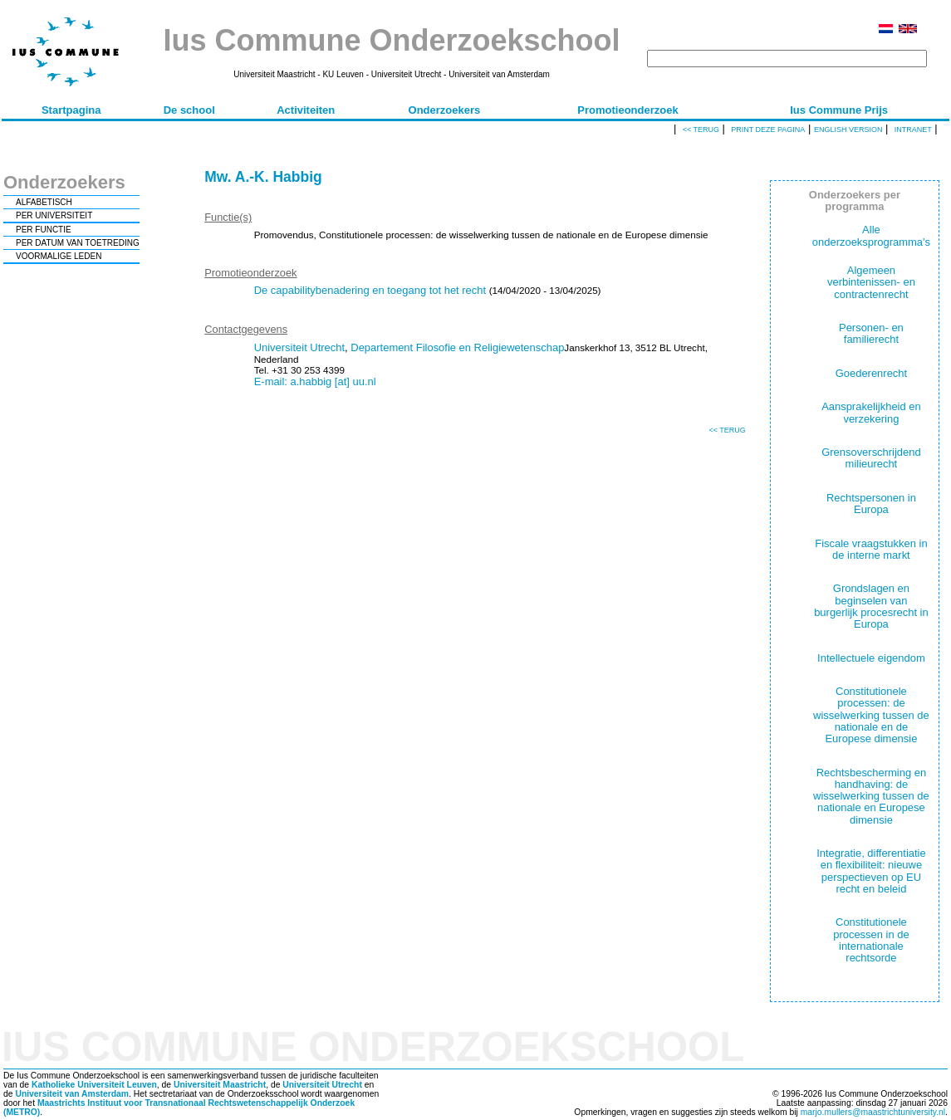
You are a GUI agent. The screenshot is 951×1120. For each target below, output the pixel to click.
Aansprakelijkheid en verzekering (871, 412)
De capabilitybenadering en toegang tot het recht (370, 290)
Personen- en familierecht (871, 333)
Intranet (913, 129)
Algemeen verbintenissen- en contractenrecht (871, 282)
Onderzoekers (445, 110)
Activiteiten (306, 110)
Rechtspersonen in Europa (871, 504)
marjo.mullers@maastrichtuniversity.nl (873, 1112)
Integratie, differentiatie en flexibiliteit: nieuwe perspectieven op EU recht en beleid (871, 871)
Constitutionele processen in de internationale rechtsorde (871, 940)
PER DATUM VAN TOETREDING (78, 242)
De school (189, 110)
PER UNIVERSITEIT (54, 215)
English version (848, 129)
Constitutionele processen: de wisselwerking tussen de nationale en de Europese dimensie (871, 715)
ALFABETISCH (44, 202)
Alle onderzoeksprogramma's (871, 235)
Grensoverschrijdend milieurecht (871, 458)
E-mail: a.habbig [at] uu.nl (315, 381)
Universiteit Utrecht (299, 347)
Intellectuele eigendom (871, 658)
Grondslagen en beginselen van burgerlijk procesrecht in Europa (871, 606)
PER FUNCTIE (43, 229)
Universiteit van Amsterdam (72, 1093)
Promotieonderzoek (627, 110)
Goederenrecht (871, 373)
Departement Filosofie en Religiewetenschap (457, 347)
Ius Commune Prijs (839, 110)
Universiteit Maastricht (220, 1084)
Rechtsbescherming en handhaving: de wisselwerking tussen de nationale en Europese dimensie (871, 796)
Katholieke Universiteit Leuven (94, 1084)
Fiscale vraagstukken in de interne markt (871, 549)
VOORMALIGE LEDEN (58, 256)
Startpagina (71, 110)
